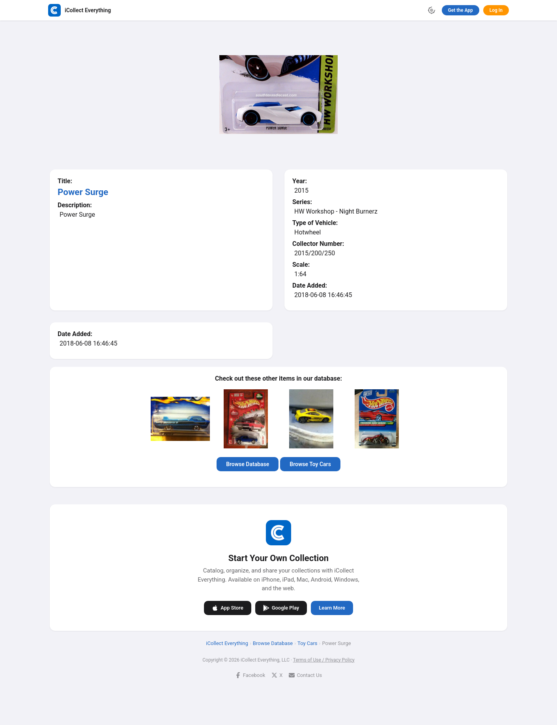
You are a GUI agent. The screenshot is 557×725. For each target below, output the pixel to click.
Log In (496, 10)
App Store (227, 608)
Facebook (250, 675)
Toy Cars (307, 643)
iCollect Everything (227, 643)
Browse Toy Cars (310, 464)
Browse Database (247, 464)
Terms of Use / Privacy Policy (324, 660)
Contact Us (305, 675)
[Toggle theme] (431, 10)
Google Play (281, 608)
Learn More (332, 608)
